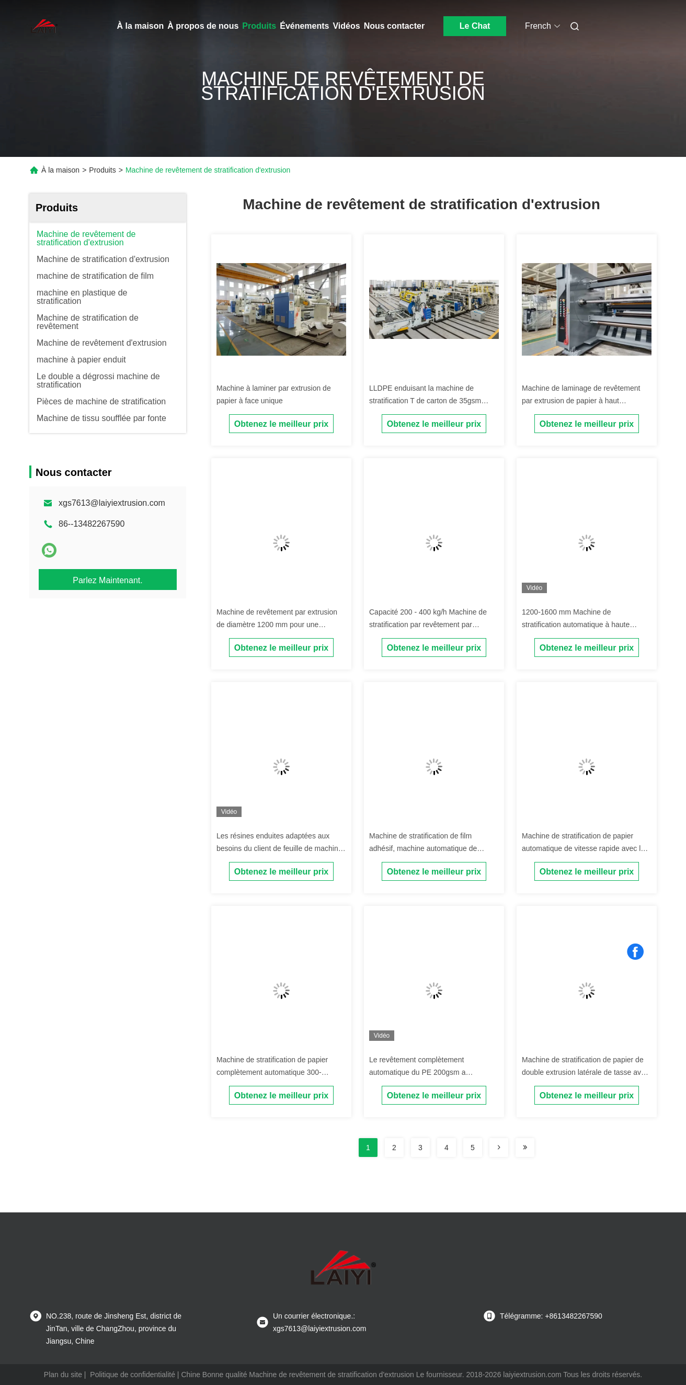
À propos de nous (202, 25)
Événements (304, 25)
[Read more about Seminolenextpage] (498, 1147)
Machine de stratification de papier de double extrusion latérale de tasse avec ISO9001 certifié (585, 1072)
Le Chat (475, 25)
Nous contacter (394, 25)
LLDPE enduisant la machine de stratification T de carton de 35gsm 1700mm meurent (425, 400)
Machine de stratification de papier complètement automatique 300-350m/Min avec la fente (272, 1072)
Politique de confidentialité (132, 1374)
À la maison (140, 25)
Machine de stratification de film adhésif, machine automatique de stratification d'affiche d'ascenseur (423, 848)
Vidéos (346, 25)
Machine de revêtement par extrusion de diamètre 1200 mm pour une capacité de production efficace (276, 624)
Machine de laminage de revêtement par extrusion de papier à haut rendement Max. (581, 400)
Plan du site (63, 1374)
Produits (259, 25)
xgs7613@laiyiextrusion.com (112, 502)
